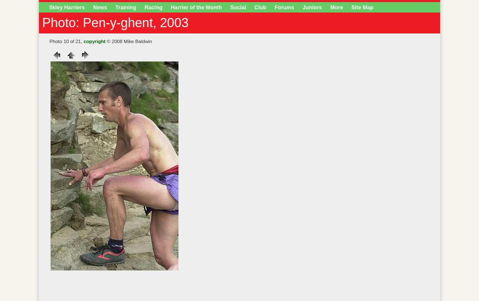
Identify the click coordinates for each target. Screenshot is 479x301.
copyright (94, 41)
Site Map (363, 7)
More (336, 7)
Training (125, 7)
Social (238, 7)
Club (260, 7)
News (100, 7)
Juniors (312, 7)
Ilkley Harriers (67, 7)
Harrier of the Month (196, 7)
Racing (154, 7)
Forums (284, 7)
